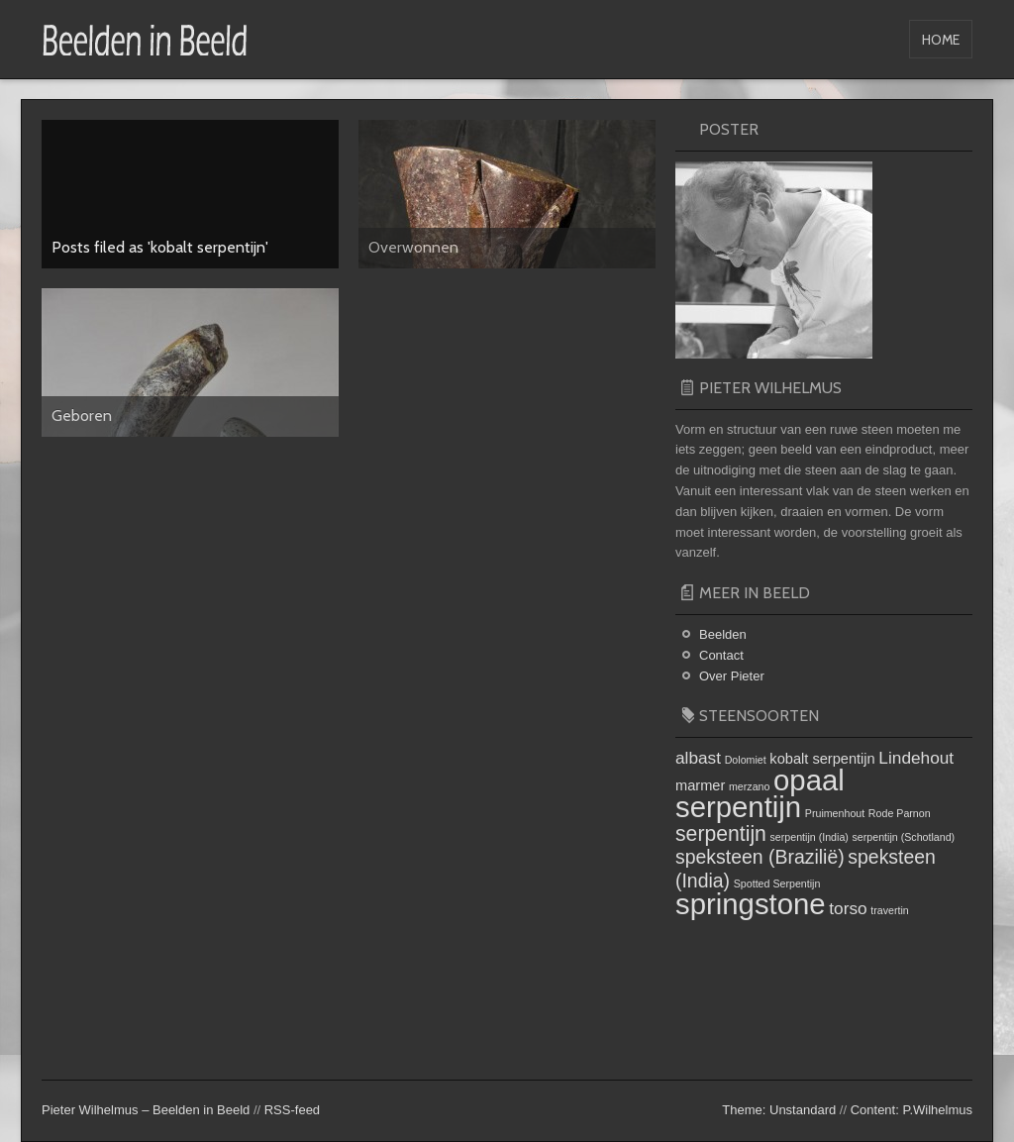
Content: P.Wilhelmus (911, 1109)
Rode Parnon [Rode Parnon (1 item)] (899, 813)
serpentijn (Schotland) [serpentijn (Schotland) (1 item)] (904, 837)
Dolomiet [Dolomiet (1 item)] (745, 760)
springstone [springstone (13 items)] (750, 903)
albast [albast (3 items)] (698, 758)
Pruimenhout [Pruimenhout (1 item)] (834, 813)
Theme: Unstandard (779, 1109)
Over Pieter (731, 676)
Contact (721, 655)
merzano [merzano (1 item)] (749, 786)
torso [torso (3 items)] (847, 908)
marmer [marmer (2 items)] (700, 785)
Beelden (723, 634)
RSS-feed (292, 1109)
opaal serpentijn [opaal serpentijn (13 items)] (760, 793)
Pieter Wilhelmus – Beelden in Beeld (146, 1109)
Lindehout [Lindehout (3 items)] (916, 758)
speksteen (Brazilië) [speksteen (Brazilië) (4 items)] (760, 857)
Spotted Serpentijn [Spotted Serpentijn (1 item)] (777, 883)
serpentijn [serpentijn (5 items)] (720, 833)
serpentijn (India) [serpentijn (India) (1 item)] (809, 837)
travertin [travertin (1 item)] (889, 910)
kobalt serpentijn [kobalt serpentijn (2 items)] (821, 759)
